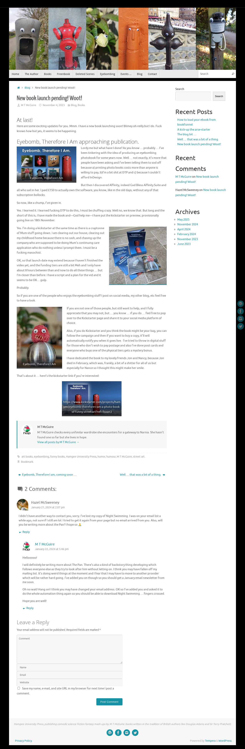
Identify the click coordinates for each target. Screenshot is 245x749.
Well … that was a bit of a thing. (142, 475)
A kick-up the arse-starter (193, 129)
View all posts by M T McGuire (58, 442)
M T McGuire (28, 105)
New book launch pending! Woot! (199, 144)
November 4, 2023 (54, 105)
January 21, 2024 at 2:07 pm (48, 507)
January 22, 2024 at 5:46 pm (52, 549)
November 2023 (187, 239)
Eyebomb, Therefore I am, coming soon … (47, 475)
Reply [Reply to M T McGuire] (27, 608)
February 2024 (186, 234)
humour (111, 456)
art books (27, 456)
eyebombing (41, 456)
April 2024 (183, 229)
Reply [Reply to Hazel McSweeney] (24, 532)
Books (81, 105)
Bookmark (27, 462)
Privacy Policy (23, 740)
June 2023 (184, 244)
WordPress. (225, 740)
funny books (57, 456)
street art (139, 456)
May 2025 (183, 219)
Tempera (210, 740)
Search (179, 89)
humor (101, 456)
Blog (27, 87)
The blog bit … (186, 134)
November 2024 (187, 224)
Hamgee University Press (81, 456)
